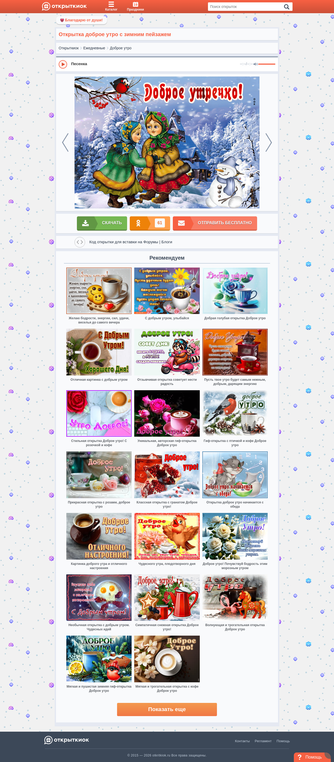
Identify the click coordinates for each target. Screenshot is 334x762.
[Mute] (255, 64)
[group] (167, 64)
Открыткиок (69, 48)
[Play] (63, 64)
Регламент (263, 741)
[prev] (65, 142)
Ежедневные (94, 48)
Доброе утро (121, 48)
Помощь (283, 741)
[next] (269, 142)
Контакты (242, 741)
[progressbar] (266, 64)
